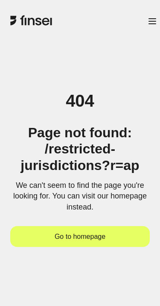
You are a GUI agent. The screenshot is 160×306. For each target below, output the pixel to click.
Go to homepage (80, 236)
